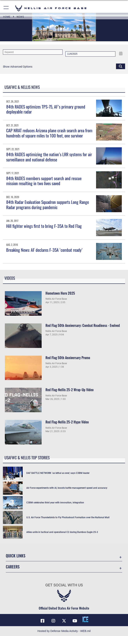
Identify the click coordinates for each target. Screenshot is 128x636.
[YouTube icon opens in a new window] (75, 621)
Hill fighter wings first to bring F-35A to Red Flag (44, 226)
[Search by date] (90, 54)
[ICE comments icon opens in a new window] (85, 619)
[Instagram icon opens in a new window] (53, 621)
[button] (6, 8)
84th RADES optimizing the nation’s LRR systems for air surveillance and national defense (49, 156)
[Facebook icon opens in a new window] (43, 621)
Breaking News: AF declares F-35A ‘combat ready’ (44, 250)
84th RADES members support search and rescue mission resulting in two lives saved (44, 180)
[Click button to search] (120, 66)
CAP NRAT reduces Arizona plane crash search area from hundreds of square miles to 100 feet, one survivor (49, 132)
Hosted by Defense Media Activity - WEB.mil (64, 631)
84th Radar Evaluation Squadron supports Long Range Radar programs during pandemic (47, 204)
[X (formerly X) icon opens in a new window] (64, 621)
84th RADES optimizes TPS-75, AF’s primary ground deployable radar (45, 109)
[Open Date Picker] (120, 53)
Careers (13, 567)
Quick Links (15, 556)
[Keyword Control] (33, 52)
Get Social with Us (64, 585)
